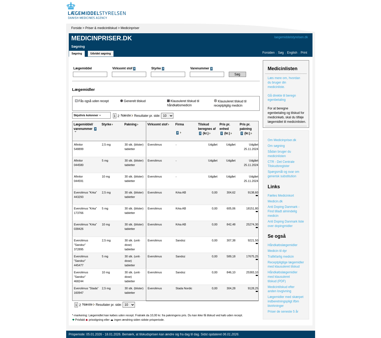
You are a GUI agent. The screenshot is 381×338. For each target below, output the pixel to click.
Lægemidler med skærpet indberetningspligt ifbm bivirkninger (286, 301)
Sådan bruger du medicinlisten (279, 154)
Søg (281, 52)
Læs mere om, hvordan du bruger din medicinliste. (284, 82)
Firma (179, 124)
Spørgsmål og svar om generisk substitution (283, 174)
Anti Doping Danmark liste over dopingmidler (286, 224)
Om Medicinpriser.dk (282, 140)
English (292, 52)
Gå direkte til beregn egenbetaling (282, 98)
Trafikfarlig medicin (281, 256)
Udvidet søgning (100, 53)
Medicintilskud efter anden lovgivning (281, 289)
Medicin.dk (275, 201)
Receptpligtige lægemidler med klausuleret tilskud (286, 265)
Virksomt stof (157, 124)
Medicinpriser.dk (101, 38)
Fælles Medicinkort (281, 195)
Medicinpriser (130, 28)
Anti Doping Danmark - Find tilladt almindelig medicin (283, 211)
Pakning (130, 124)
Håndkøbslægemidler (283, 245)
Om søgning (276, 146)
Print (304, 52)
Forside (76, 28)
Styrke (106, 124)
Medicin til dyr (277, 251)
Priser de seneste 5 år (283, 311)
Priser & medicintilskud (101, 28)
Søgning (77, 53)
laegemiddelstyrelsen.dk (291, 37)
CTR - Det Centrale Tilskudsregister (281, 164)
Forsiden (268, 52)
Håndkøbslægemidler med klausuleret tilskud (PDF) (283, 276)
